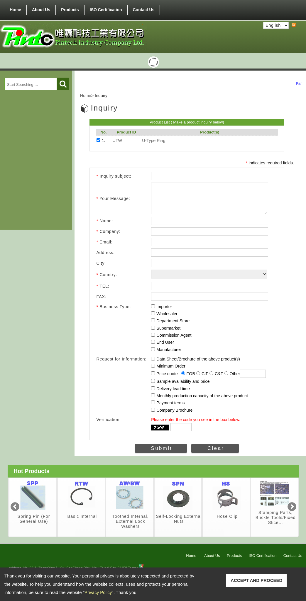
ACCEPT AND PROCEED (256, 580)
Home (15, 9)
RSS (293, 25)
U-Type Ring (153, 140)
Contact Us (144, 9)
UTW (117, 140)
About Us (41, 9)
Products (70, 8)
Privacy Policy (98, 592)
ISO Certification (106, 9)
